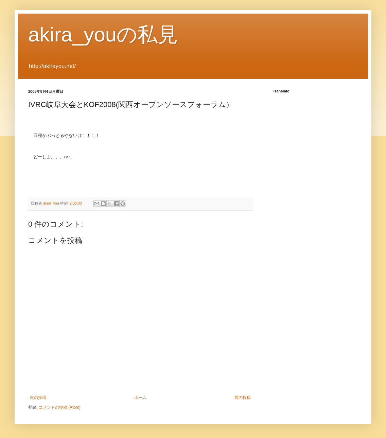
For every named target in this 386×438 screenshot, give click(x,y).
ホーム (140, 397)
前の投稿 (242, 397)
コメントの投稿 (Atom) (60, 407)
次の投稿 (38, 397)
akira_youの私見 (103, 34)
